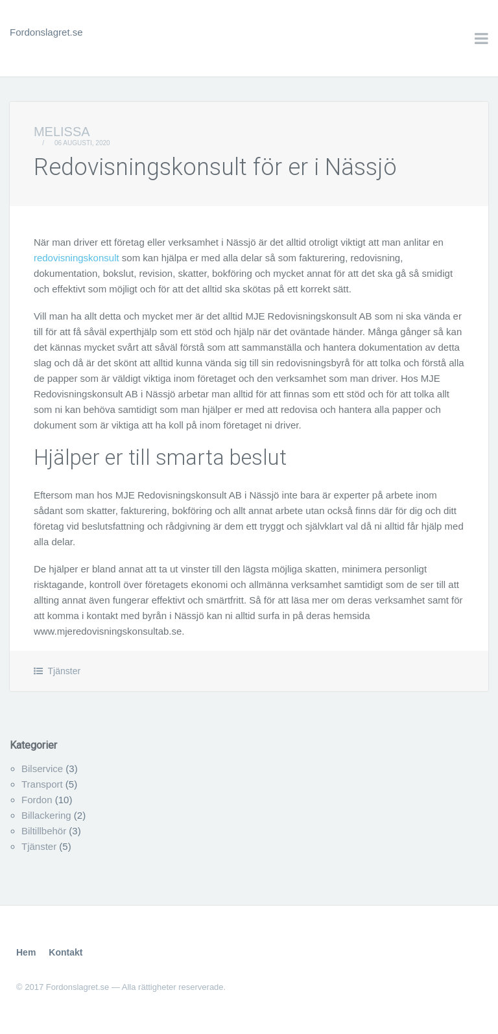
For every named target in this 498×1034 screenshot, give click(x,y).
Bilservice (42, 768)
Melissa (62, 131)
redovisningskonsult (76, 257)
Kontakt (65, 952)
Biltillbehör (43, 830)
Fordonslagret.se (46, 32)
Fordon (37, 799)
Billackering (46, 815)
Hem (26, 952)
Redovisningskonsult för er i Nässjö (215, 167)
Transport (42, 784)
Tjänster (64, 671)
